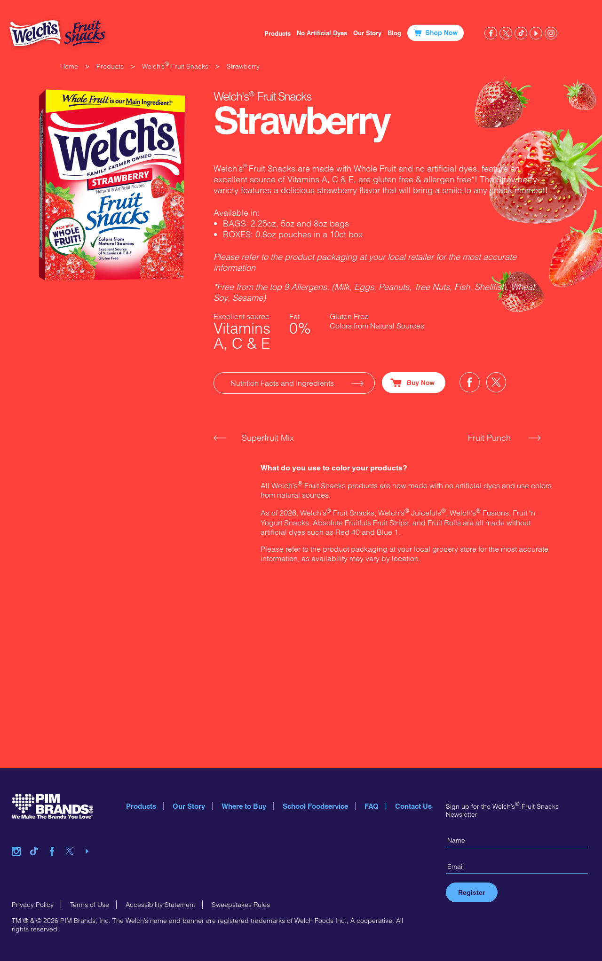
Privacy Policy (33, 904)
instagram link (551, 33)
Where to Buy (244, 806)
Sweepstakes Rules (241, 904)
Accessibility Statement (160, 904)
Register (471, 892)
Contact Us (413, 806)
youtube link (536, 33)
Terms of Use (89, 904)
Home (69, 66)
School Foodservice (315, 806)
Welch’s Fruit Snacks (175, 66)
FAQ (371, 806)
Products (277, 33)
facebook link (490, 33)
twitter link (505, 33)
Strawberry (243, 66)
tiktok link (521, 33)
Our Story (189, 806)
